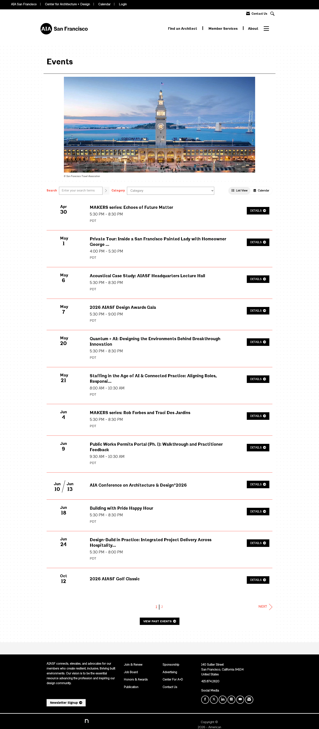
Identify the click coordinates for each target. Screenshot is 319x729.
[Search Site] (272, 14)
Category (118, 190)
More (268, 29)
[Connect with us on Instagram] (231, 700)
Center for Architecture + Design (67, 4)
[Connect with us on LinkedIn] (223, 700)
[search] (106, 191)
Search (52, 190)
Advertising (170, 672)
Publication (131, 687)
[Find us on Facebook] (205, 700)
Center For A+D (173, 679)
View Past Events (158, 621)
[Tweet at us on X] (214, 700)
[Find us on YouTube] (240, 700)
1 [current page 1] (156, 607)
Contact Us (170, 687)
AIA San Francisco (24, 4)
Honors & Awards (136, 679)
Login (123, 4)
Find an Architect (183, 29)
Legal (204, 722)
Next (265, 607)
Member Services (223, 29)
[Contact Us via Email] (249, 700)
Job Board (131, 672)
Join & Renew (133, 664)
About (253, 29)
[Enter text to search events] (81, 191)
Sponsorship (171, 664)
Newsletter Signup (64, 703)
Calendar (104, 4)
